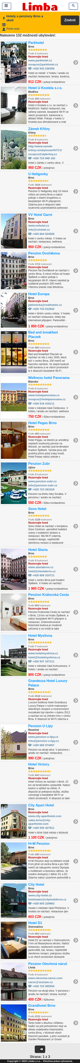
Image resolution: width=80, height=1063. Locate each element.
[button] (40, 1049)
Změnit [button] (70, 20)
